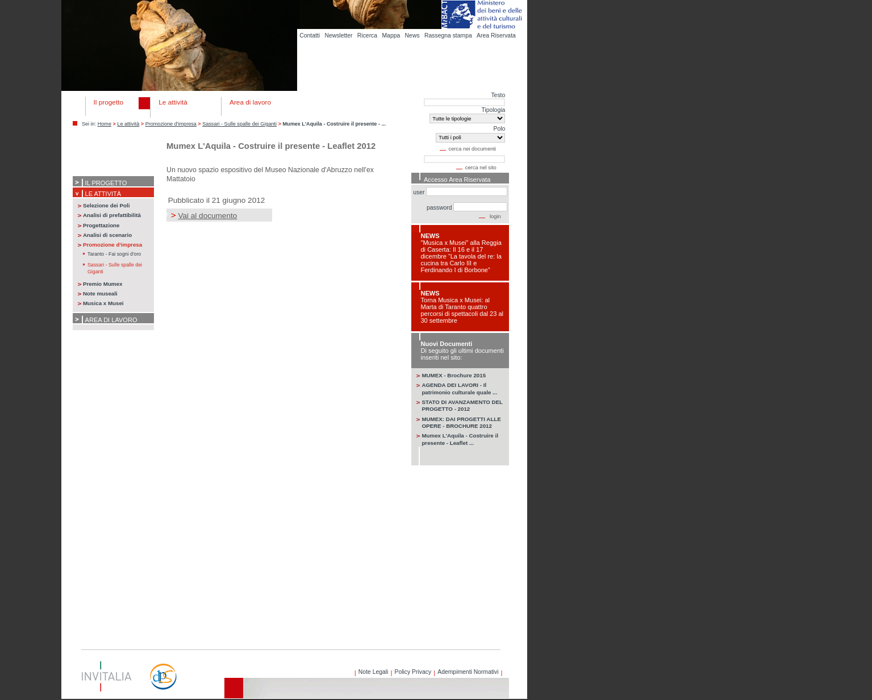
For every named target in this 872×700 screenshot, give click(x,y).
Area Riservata (496, 35)
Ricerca (367, 35)
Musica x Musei (103, 303)
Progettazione (101, 225)
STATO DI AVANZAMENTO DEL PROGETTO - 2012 (462, 405)
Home (104, 124)
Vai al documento (207, 215)
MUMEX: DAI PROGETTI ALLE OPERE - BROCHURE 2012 (461, 422)
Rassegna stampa (448, 35)
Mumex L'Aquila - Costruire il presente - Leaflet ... (460, 438)
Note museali (100, 293)
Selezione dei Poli (106, 205)
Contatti (309, 35)
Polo (499, 129)
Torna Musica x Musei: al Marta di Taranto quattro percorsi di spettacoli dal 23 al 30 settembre (461, 310)
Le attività (128, 124)
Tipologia (493, 110)
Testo (498, 95)
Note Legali (373, 672)
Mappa (391, 35)
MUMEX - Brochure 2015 (454, 375)
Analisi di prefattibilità (112, 215)
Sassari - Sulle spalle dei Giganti (239, 124)
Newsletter (338, 35)
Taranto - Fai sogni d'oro (114, 254)
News (412, 35)
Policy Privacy (412, 672)
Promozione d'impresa (171, 124)
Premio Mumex (102, 284)
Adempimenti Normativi (467, 672)
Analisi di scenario (107, 235)
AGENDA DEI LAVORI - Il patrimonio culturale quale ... (459, 388)
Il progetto (106, 183)
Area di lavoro (111, 319)
